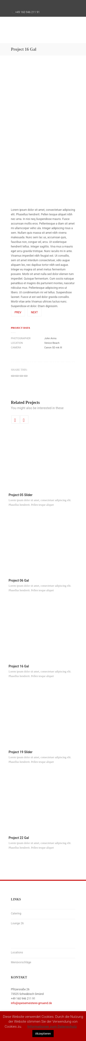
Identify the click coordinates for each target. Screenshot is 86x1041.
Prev (18, 312)
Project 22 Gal (19, 838)
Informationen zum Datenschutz (52, 1026)
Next (34, 312)
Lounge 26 (17, 923)
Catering (16, 913)
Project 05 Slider (21, 495)
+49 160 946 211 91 (27, 12)
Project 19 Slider (21, 752)
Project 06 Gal (19, 580)
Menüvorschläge (21, 962)
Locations (17, 952)
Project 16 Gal (19, 666)
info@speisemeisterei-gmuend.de (31, 1003)
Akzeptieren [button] (43, 1033)
